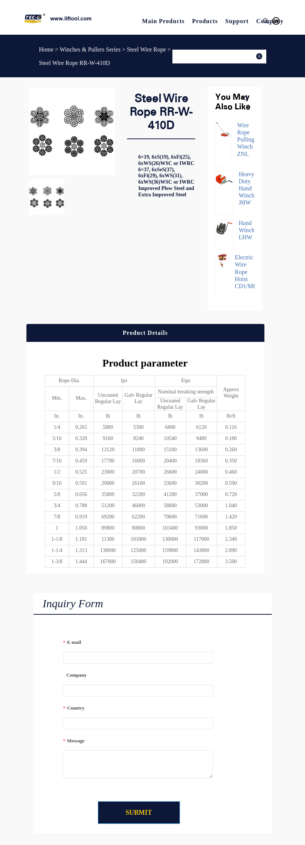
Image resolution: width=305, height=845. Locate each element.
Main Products (163, 21)
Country (74, 708)
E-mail (72, 642)
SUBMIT (139, 812)
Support (237, 21)
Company (75, 675)
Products (205, 21)
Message (74, 740)
